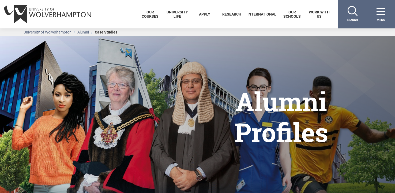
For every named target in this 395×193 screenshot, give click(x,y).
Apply (204, 14)
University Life (177, 14)
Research (231, 14)
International (261, 14)
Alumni (83, 32)
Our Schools (292, 14)
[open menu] (381, 14)
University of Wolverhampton (48, 32)
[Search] (352, 14)
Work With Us (319, 14)
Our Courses (150, 14)
